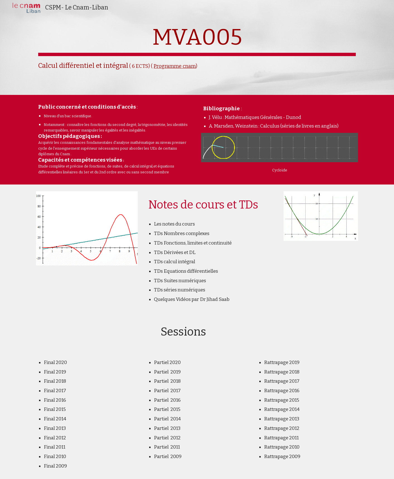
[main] (197, 47)
